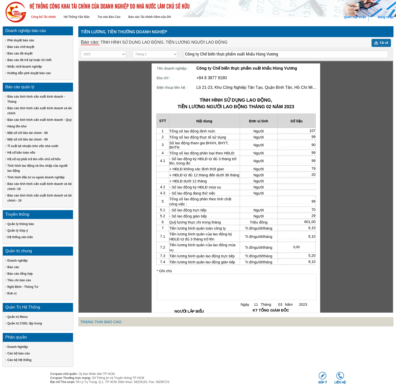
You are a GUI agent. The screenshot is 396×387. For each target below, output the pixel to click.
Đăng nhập (385, 17)
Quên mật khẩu (355, 17)
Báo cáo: (90, 42)
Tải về (383, 43)
